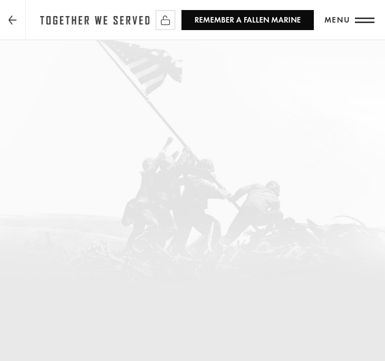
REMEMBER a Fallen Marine (248, 20)
